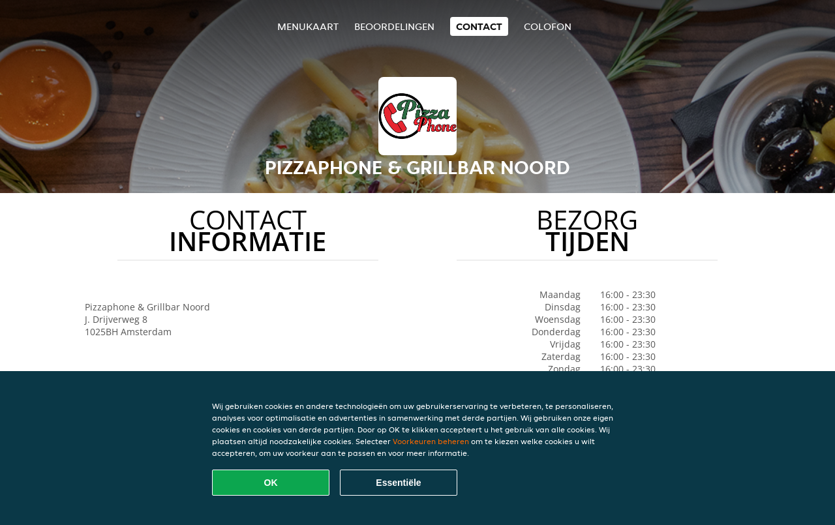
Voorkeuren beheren (431, 441)
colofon (547, 26)
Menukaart (308, 26)
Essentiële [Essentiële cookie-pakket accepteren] (398, 482)
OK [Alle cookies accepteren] (271, 482)
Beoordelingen (394, 26)
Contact (479, 26)
